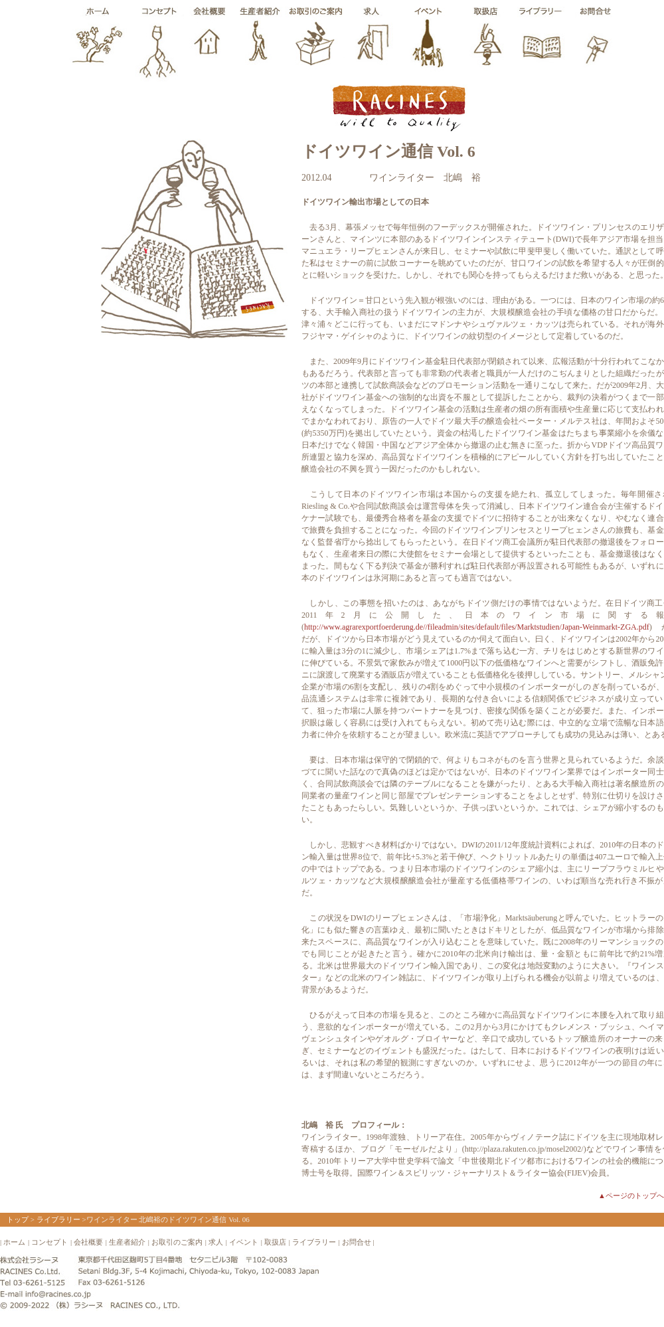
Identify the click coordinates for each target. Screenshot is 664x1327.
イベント (243, 1242)
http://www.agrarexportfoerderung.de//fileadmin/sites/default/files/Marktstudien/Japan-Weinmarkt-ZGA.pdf (476, 627)
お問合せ (356, 1242)
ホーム (14, 1242)
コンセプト (49, 1242)
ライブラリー (58, 1219)
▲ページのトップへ (631, 1195)
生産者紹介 (127, 1242)
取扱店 (275, 1242)
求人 (215, 1242)
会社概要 (88, 1242)
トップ (18, 1219)
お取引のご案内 (177, 1242)
